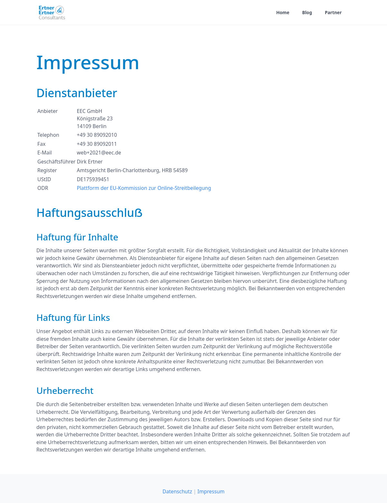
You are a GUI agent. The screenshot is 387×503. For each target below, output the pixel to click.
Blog (307, 12)
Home (282, 12)
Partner (333, 12)
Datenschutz (177, 491)
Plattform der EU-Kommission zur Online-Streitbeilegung (144, 187)
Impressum (210, 491)
